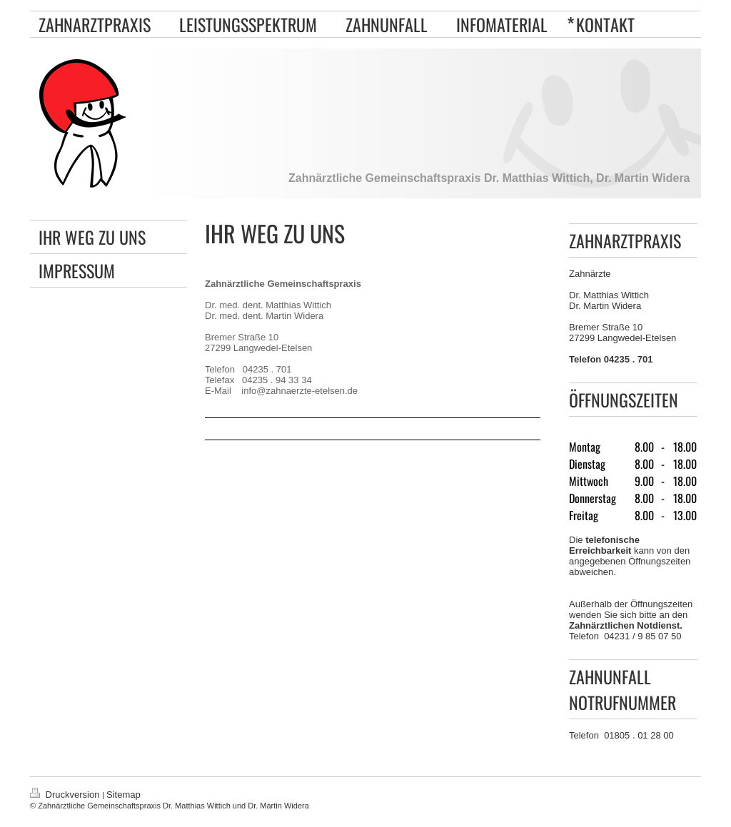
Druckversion (66, 794)
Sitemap (123, 794)
